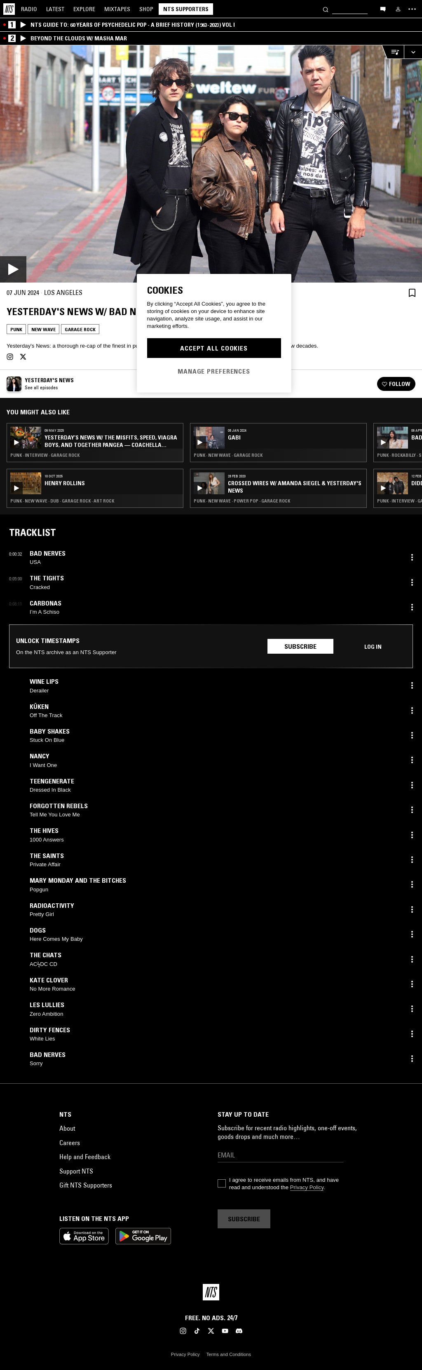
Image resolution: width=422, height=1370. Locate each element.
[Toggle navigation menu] (412, 9)
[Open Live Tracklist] (393, 52)
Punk (16, 329)
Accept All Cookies (214, 348)
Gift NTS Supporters (85, 1185)
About (67, 1128)
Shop (146, 9)
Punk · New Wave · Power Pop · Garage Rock (242, 501)
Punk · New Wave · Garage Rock (228, 455)
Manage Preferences (214, 371)
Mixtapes (117, 9)
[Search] (325, 9)
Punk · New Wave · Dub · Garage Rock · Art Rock (62, 501)
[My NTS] (398, 9)
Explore (84, 9)
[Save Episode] (412, 293)
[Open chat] (383, 9)
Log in (373, 646)
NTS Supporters (186, 9)
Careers (69, 1143)
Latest (55, 9)
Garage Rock (80, 329)
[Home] (9, 9)
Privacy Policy (307, 1187)
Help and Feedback (84, 1157)
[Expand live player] (413, 52)
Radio (29, 9)
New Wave (43, 329)
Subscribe (300, 646)
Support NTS (76, 1171)
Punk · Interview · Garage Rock (45, 455)
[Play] (211, 164)
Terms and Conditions (228, 1354)
